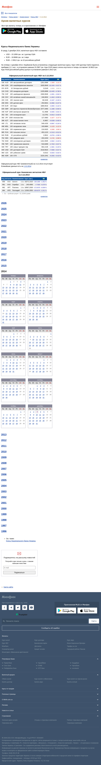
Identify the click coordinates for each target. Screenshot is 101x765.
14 (6, 287)
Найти (94, 621)
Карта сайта (8, 587)
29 (10, 293)
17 (17, 287)
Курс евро (70, 640)
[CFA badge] (7, 732)
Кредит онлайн (39, 649)
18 (33, 290)
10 (17, 284)
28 (6, 293)
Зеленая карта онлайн (10, 720)
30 (13, 293)
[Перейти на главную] (7, 6)
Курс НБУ (5, 643)
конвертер (44, 159)
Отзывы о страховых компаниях (45, 720)
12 (37, 287)
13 (3, 287)
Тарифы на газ (72, 646)
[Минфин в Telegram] (11, 607)
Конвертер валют (8, 649)
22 (10, 290)
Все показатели (11, 13)
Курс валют (6, 640)
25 (33, 293)
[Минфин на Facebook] (4, 607)
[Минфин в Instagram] (24, 607)
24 (17, 290)
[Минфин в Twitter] (17, 607)
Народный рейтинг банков (76, 649)
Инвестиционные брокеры (76, 643)
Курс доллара (39, 640)
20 (3, 290)
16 (13, 287)
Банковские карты (40, 643)
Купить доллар (7, 682)
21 (6, 290)
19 (37, 290)
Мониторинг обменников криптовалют (15, 652)
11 (20, 284)
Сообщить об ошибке (50, 628)
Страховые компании (74, 723)
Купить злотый (72, 682)
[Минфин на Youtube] (31, 607)
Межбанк (5, 646)
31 (17, 293)
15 (10, 287)
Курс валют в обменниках (43, 679)
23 (13, 290)
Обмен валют (6, 679)
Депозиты (37, 646)
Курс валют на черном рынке (77, 679)
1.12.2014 (27, 166)
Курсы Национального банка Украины (21, 541)
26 (37, 293)
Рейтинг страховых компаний (77, 720)
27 (3, 293)
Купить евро (38, 682)
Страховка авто (7, 723)
